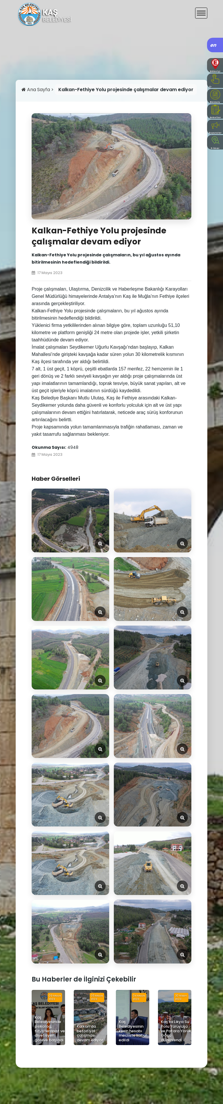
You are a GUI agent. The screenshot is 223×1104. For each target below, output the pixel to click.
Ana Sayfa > (38, 89)
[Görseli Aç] (70, 520)
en (213, 45)
